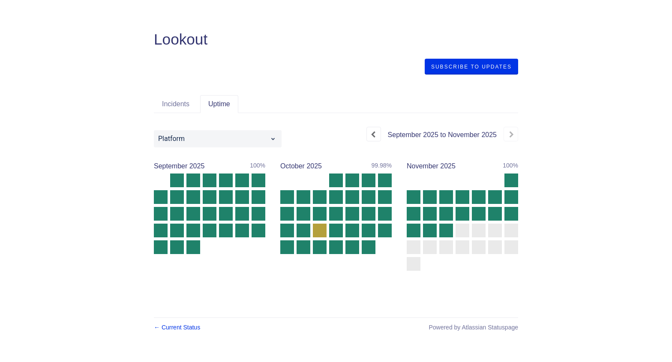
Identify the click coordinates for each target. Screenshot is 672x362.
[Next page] (511, 134)
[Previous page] (373, 134)
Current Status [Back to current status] (177, 327)
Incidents (175, 104)
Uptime (219, 104)
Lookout (180, 39)
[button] (471, 67)
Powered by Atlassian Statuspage (473, 327)
